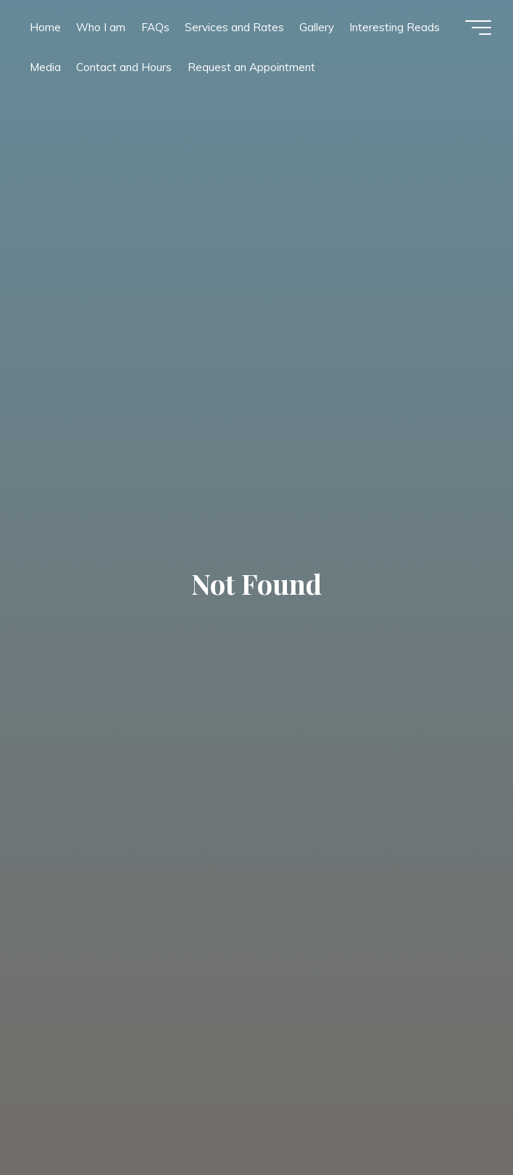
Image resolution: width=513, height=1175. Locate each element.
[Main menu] (478, 27)
